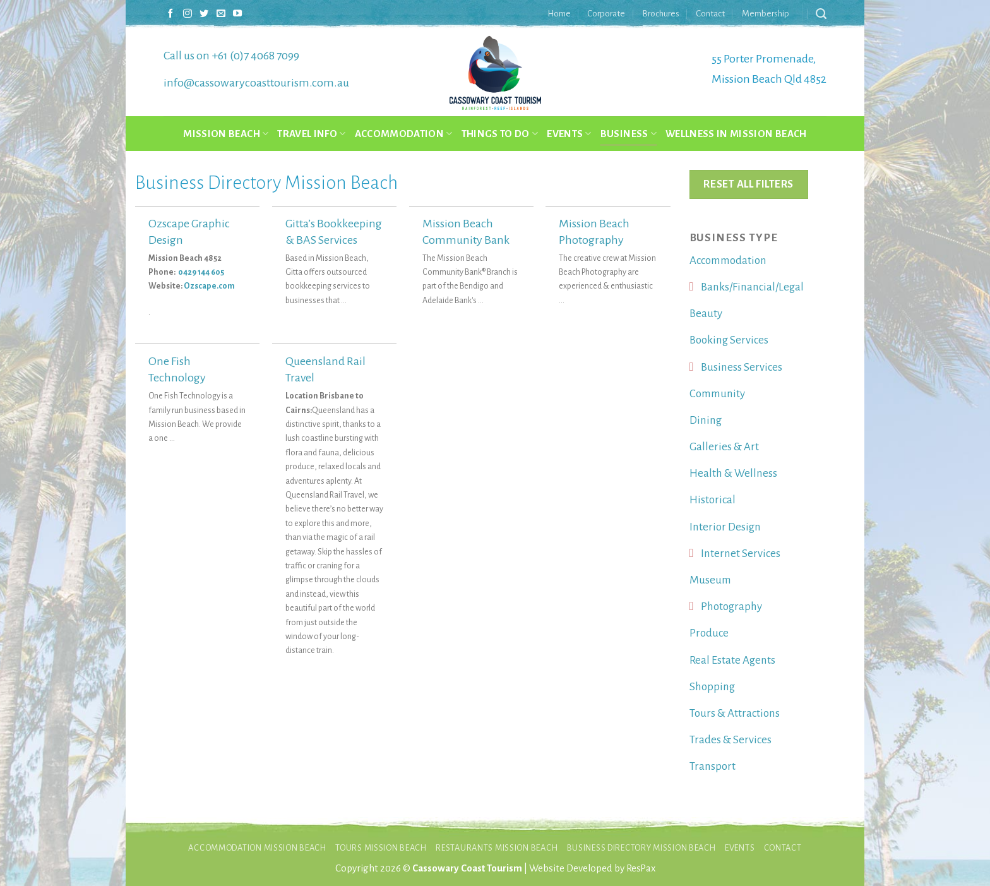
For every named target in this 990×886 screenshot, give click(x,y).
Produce (709, 633)
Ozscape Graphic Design (189, 231)
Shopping (712, 687)
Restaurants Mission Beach (497, 848)
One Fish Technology (177, 369)
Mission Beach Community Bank (466, 231)
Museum (710, 580)
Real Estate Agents (732, 660)
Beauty (705, 314)
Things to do (500, 134)
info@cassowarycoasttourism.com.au (256, 82)
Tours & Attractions (734, 713)
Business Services (741, 367)
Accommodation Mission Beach (257, 848)
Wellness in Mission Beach (736, 133)
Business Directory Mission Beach (641, 848)
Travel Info (311, 134)
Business (628, 134)
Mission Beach (225, 134)
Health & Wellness (733, 473)
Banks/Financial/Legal (752, 287)
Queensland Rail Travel (325, 369)
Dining (705, 420)
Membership (765, 13)
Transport (712, 766)
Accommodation (404, 134)
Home (559, 13)
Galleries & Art (724, 447)
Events (569, 134)
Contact (710, 13)
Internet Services (740, 554)
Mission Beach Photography (594, 231)
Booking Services (728, 340)
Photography (731, 607)
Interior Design (725, 527)
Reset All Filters (748, 184)
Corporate (606, 13)
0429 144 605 (201, 272)
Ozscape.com (209, 286)
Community (717, 394)
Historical (712, 500)
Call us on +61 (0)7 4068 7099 (231, 55)
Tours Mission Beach (381, 848)
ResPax (640, 868)
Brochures (660, 13)
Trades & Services (730, 740)
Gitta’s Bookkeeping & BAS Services (333, 231)
